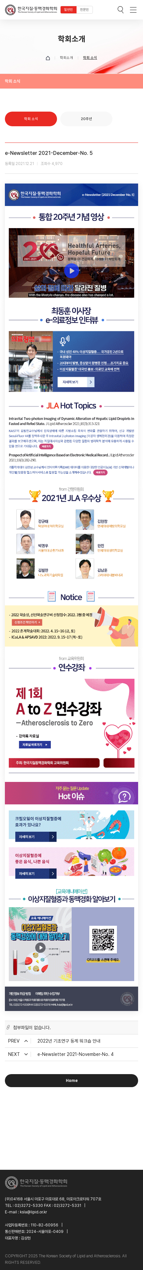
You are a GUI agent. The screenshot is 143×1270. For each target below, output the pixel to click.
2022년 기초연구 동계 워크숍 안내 (68, 1041)
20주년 (86, 119)
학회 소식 (31, 119)
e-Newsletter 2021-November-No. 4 (75, 1054)
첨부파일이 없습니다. (32, 1027)
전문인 (84, 9)
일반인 (68, 9)
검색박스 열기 (120, 9)
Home (72, 1080)
